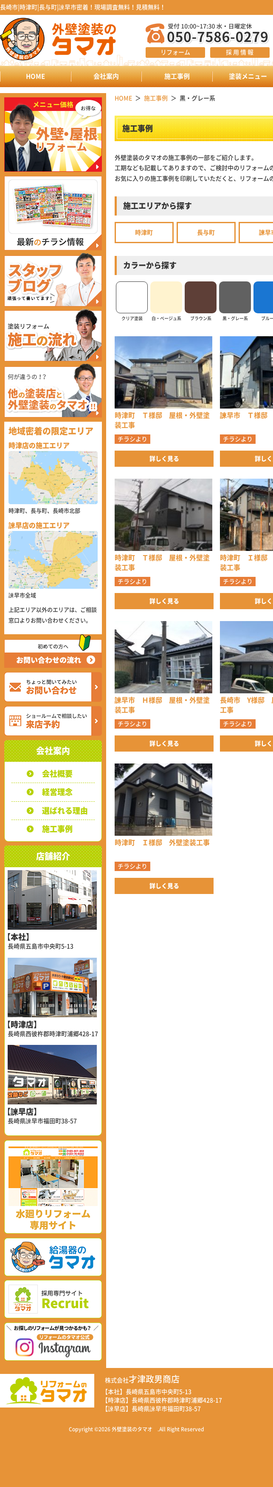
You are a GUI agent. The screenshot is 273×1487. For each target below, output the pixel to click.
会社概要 (57, 774)
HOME (35, 76)
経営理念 (57, 792)
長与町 (206, 233)
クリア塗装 (132, 301)
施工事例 (177, 76)
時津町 (144, 233)
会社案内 (106, 76)
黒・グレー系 (235, 301)
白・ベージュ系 (166, 301)
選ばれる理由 (65, 810)
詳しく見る (164, 459)
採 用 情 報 (239, 52)
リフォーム (175, 52)
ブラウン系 (201, 301)
